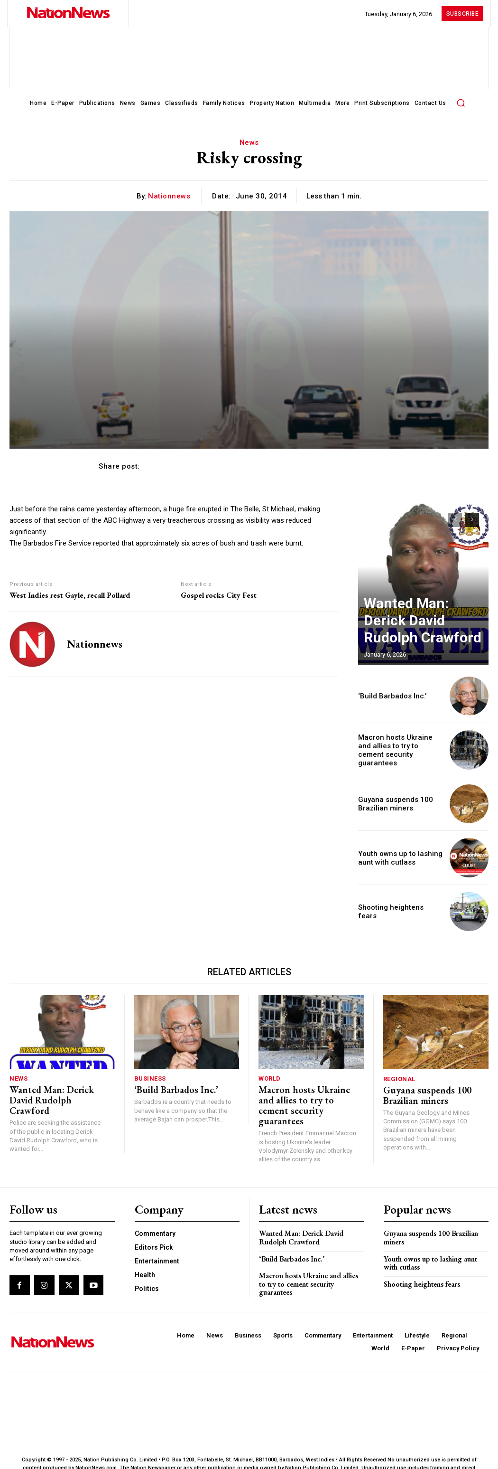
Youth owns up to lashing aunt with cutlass (435, 1244)
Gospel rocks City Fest (219, 595)
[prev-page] (455, 520)
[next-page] (472, 520)
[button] (461, 103)
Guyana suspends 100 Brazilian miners (388, 803)
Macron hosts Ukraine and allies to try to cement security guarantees (400, 750)
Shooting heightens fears (393, 911)
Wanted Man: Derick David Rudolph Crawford (415, 636)
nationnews (169, 196)
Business (150, 1078)
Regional (399, 1078)
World (269, 1078)
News (249, 142)
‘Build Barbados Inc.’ (386, 695)
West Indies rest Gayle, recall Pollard (69, 595)
